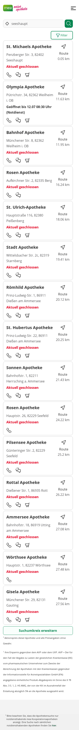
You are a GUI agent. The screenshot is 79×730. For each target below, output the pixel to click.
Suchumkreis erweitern (38, 630)
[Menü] (73, 8)
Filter (62, 35)
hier (54, 725)
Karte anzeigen (39, 724)
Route (63, 50)
